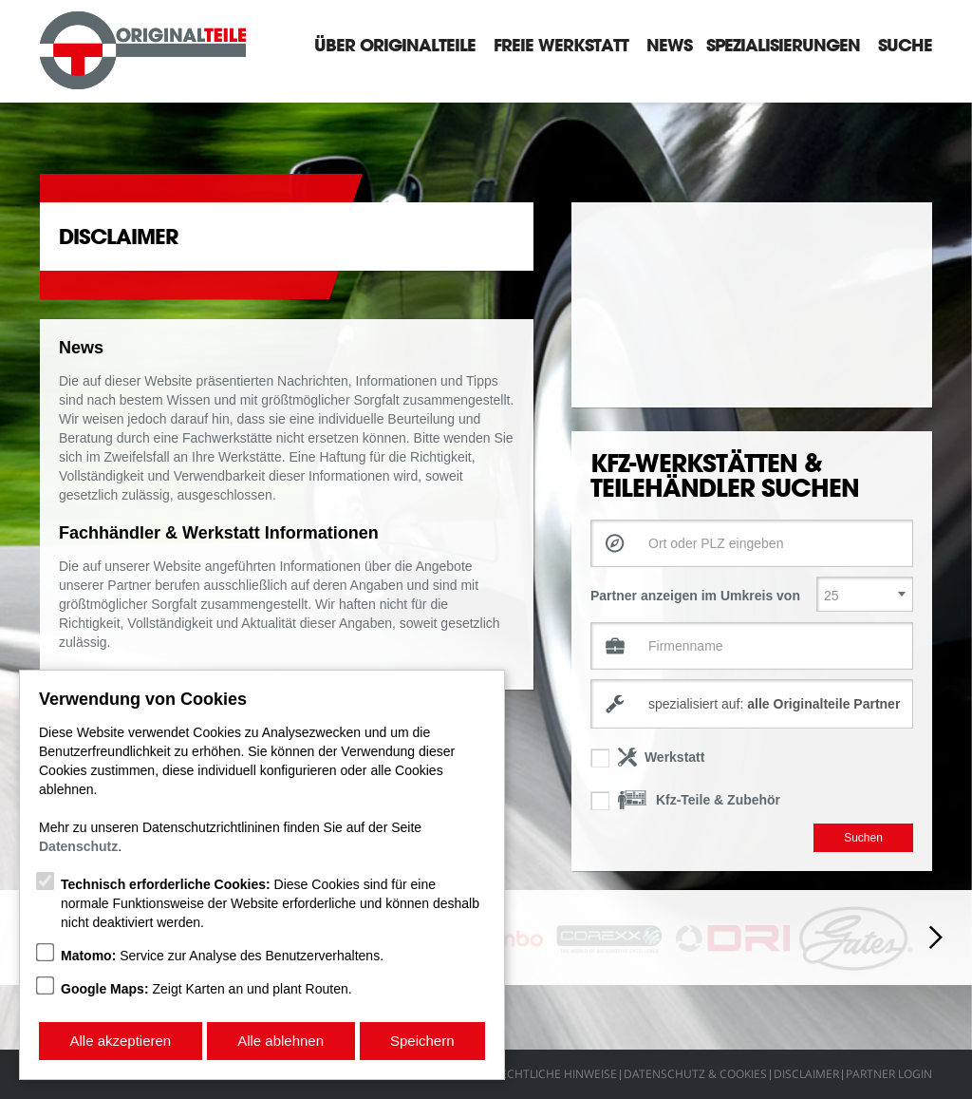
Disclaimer (806, 1074)
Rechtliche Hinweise (555, 1074)
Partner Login (889, 1074)
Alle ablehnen (280, 1041)
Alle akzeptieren (120, 1041)
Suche (905, 44)
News (669, 44)
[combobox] (751, 704)
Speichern (422, 1041)
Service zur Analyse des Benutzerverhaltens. (222, 955)
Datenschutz (78, 846)
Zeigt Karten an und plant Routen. (206, 988)
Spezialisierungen (783, 44)
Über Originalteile (395, 44)
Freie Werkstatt (561, 44)
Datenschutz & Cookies (695, 1074)
